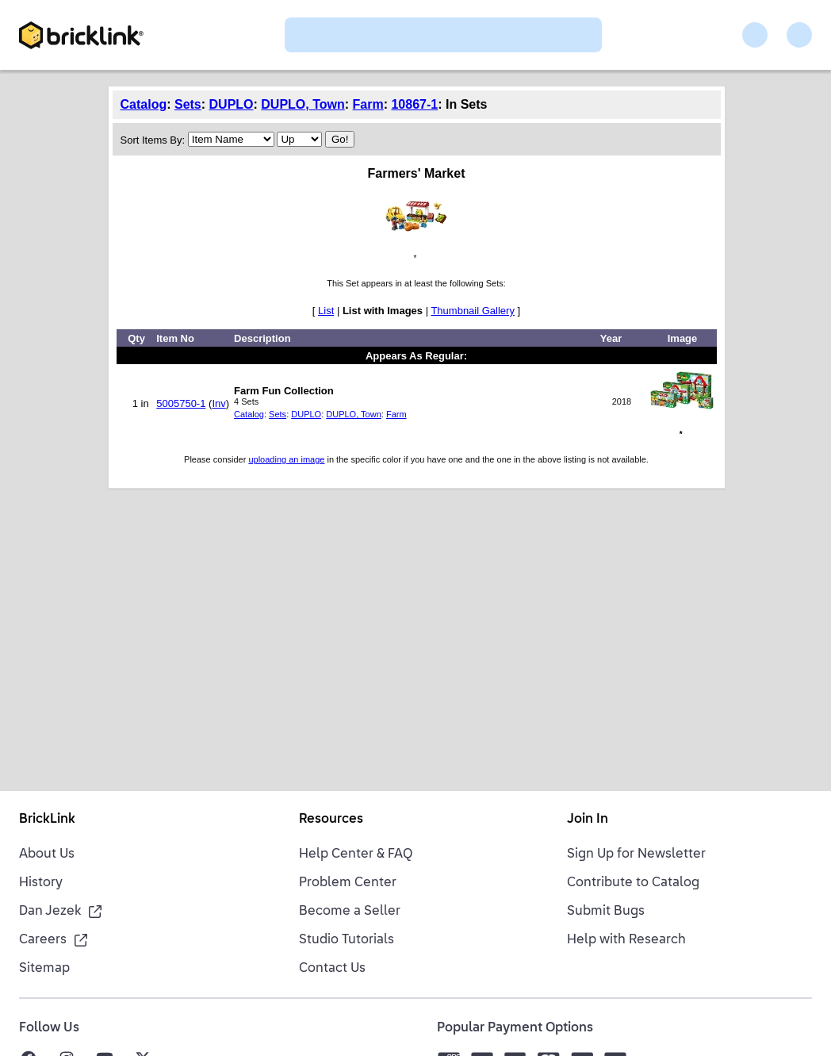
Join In (587, 819)
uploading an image (286, 459)
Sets (187, 104)
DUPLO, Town (302, 104)
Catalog (144, 104)
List (326, 311)
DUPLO (231, 104)
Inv (218, 403)
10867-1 (414, 104)
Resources (331, 819)
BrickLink (47, 819)
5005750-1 (180, 403)
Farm (368, 104)
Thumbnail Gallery (473, 311)
